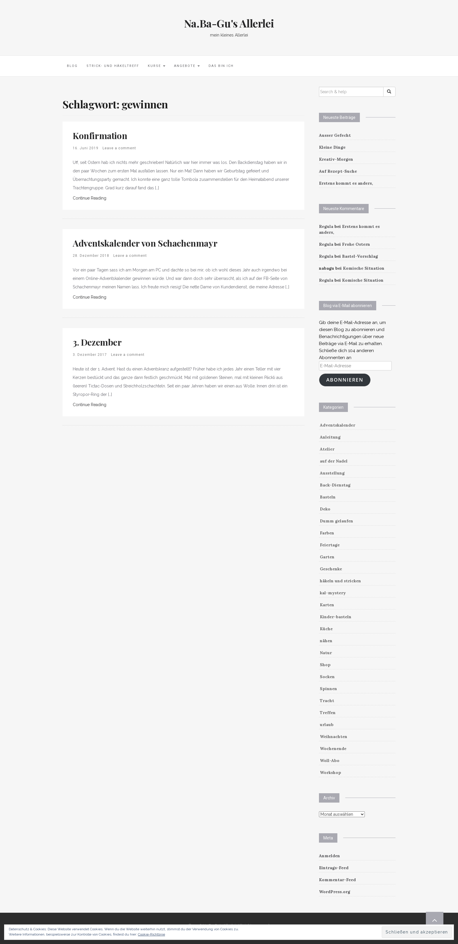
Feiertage (330, 545)
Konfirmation (100, 135)
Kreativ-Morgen (336, 159)
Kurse (156, 66)
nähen (326, 640)
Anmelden (329, 855)
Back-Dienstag (335, 485)
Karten (327, 604)
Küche (326, 628)
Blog (72, 66)
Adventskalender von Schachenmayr (145, 243)
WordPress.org (334, 891)
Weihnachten (333, 736)
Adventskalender (337, 425)
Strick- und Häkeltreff (112, 66)
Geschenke (331, 568)
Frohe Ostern (356, 244)
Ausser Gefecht (335, 135)
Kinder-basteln (335, 616)
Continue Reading (89, 198)
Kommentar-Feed (337, 879)
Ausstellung (332, 473)
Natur (326, 652)
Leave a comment (119, 148)
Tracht (327, 700)
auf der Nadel (334, 461)
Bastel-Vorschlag (360, 256)
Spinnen (328, 688)
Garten (327, 557)
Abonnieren (344, 379)
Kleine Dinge (332, 147)
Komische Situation (363, 268)
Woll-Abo (329, 760)
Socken (327, 676)
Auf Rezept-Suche (338, 171)
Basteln (328, 497)
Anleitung (330, 437)
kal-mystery (333, 592)
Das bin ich (221, 66)
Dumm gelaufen (336, 521)
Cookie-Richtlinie (151, 934)
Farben (327, 533)
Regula (326, 226)
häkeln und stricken (340, 580)
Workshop (330, 772)
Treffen (328, 712)
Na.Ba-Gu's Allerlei (229, 23)
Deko (325, 509)
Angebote (187, 66)
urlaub (327, 724)
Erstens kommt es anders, (346, 183)
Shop (325, 664)
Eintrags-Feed (333, 867)
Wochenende (333, 748)
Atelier (327, 449)
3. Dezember (97, 342)
